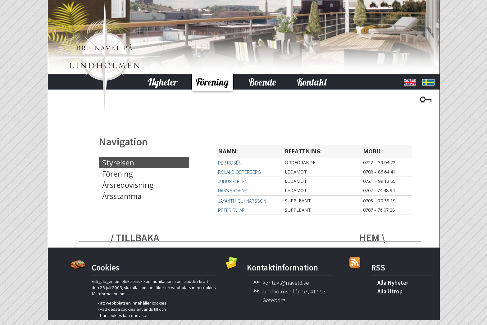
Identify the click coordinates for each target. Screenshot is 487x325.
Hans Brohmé (232, 190)
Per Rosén (229, 163)
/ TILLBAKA (134, 237)
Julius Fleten (233, 181)
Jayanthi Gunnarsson (242, 201)
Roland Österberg (239, 172)
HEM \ (372, 237)
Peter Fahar (231, 210)
